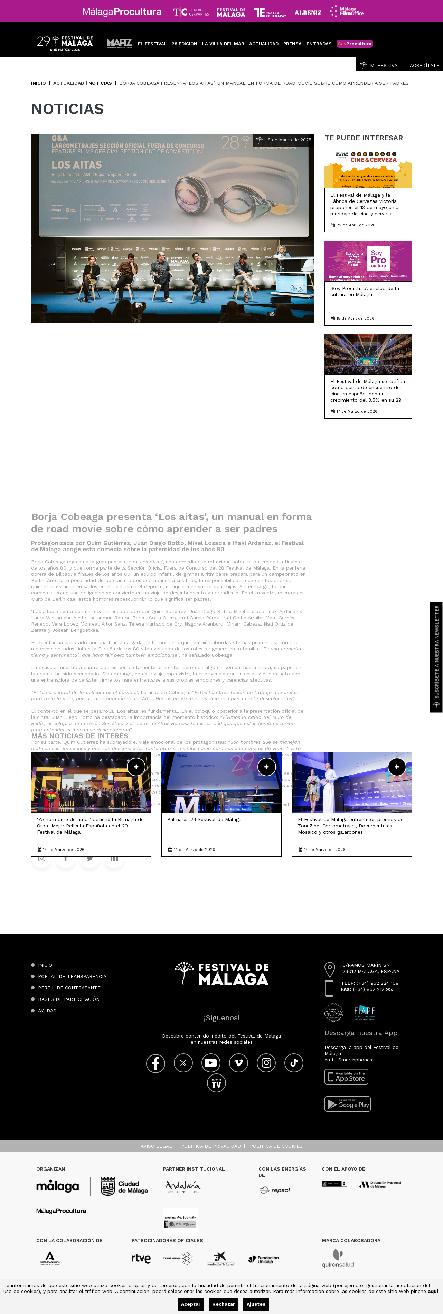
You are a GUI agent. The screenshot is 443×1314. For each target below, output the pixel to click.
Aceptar (190, 1304)
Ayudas (47, 1010)
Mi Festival (380, 65)
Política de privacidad (211, 1146)
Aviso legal (156, 1146)
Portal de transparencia (72, 976)
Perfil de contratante (69, 988)
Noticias (100, 83)
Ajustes (256, 1304)
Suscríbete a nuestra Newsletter (436, 657)
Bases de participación (69, 999)
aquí (433, 1291)
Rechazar (223, 1304)
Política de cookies (276, 1146)
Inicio (38, 83)
